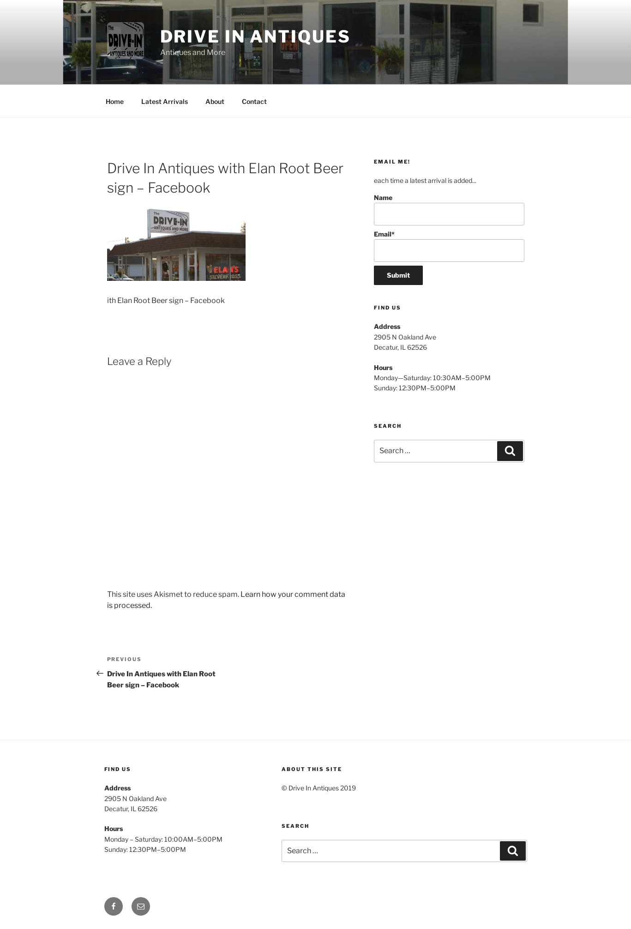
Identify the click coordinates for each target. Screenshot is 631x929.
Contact (254, 101)
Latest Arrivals (164, 101)
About (214, 101)
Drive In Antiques (255, 36)
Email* (449, 246)
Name (449, 209)
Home (115, 101)
